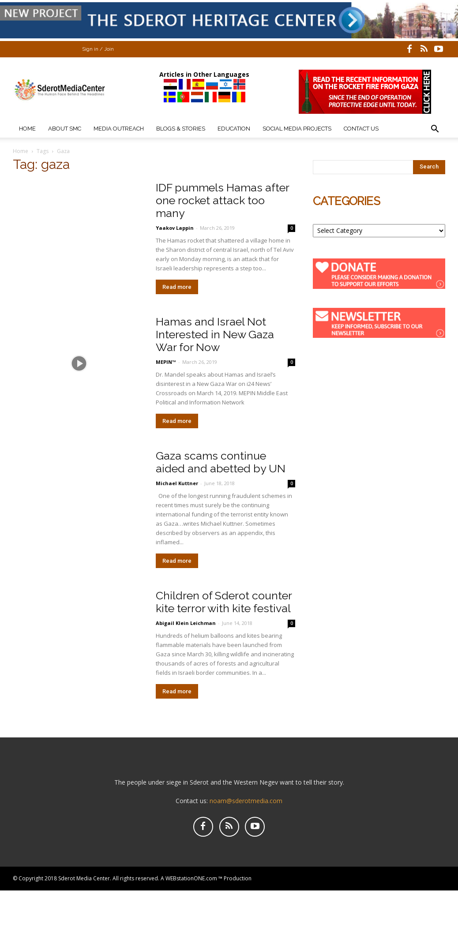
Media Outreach (119, 128)
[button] (434, 130)
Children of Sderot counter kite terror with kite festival (224, 602)
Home (27, 128)
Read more (176, 287)
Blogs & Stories (180, 128)
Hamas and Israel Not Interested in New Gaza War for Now (215, 334)
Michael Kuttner (177, 483)
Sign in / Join (98, 49)
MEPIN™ (166, 362)
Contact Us (361, 128)
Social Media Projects (297, 128)
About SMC (64, 128)
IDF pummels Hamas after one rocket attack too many (222, 200)
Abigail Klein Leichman (186, 623)
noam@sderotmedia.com (246, 801)
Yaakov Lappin (175, 227)
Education (234, 128)
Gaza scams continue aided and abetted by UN (220, 462)
